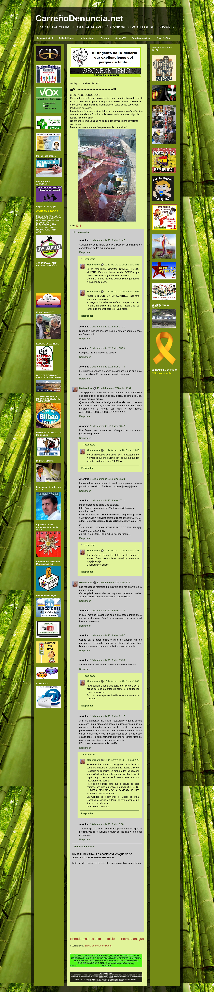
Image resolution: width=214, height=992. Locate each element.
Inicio (111, 939)
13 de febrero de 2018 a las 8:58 (106, 824)
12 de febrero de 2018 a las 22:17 (107, 716)
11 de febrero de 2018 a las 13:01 (121, 264)
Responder (85, 252)
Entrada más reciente (85, 939)
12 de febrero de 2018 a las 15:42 (121, 681)
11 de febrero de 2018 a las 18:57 (107, 635)
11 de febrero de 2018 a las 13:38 (107, 366)
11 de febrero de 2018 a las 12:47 (107, 240)
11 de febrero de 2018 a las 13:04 (121, 291)
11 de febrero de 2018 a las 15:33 (107, 479)
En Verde (105, 38)
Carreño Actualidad (141, 38)
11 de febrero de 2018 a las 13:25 (107, 348)
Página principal (45, 38)
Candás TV (120, 38)
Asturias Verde (87, 38)
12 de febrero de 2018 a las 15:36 (107, 660)
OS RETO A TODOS (47, 211)
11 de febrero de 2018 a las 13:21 (107, 326)
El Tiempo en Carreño (161, 373)
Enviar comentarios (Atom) (98, 945)
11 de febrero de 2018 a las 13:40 (114, 388)
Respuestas (89, 259)
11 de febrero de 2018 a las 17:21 (107, 500)
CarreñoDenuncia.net (79, 18)
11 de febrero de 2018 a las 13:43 (121, 450)
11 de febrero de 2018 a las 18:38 (107, 610)
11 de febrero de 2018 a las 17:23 (121, 550)
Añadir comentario (83, 846)
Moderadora (93, 264)
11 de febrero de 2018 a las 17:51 (114, 582)
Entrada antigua (132, 939)
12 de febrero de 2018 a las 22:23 (121, 760)
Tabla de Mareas (66, 38)
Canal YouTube (164, 38)
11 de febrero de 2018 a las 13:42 (107, 426)
